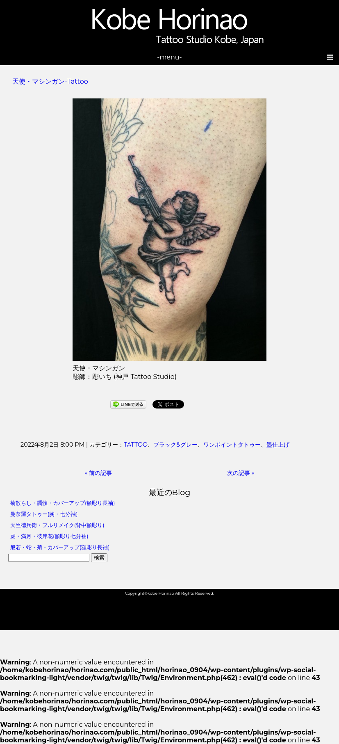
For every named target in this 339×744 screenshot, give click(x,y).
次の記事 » (241, 473)
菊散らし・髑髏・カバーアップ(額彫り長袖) (62, 503)
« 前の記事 (98, 473)
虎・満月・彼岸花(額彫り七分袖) (49, 536)
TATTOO (136, 444)
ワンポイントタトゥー (232, 444)
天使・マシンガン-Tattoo (50, 81)
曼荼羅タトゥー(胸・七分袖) (43, 514)
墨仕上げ (277, 444)
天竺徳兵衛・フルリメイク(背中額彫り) (57, 525)
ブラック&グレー (175, 444)
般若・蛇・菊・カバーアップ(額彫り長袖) (59, 547)
